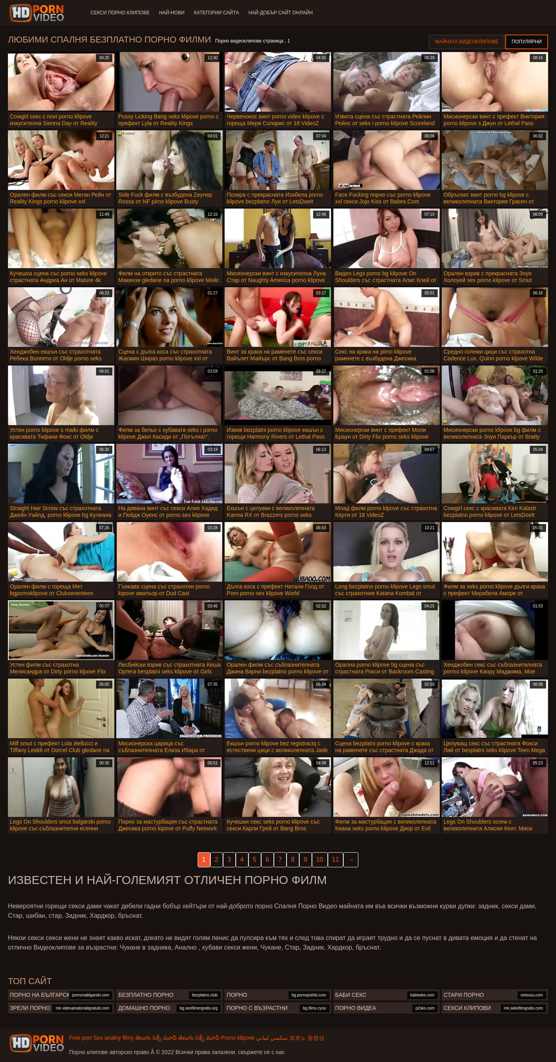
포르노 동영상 (306, 1038)
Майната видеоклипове (466, 41)
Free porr (80, 1038)
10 (319, 859)
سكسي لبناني (272, 1038)
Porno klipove (238, 1038)
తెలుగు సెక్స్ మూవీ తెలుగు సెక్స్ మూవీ (177, 1038)
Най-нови (172, 12)
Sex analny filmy (113, 1038)
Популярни (527, 41)
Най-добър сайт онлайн (280, 12)
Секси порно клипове (120, 12)
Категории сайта (216, 12)
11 (335, 859)
